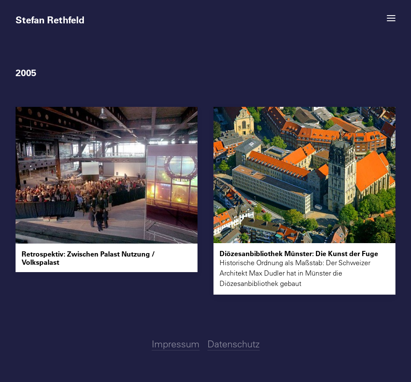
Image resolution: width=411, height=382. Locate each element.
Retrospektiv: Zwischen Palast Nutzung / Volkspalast (88, 257)
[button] (391, 18)
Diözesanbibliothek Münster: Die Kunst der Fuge (299, 253)
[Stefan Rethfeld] (205, 16)
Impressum (176, 344)
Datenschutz (233, 344)
